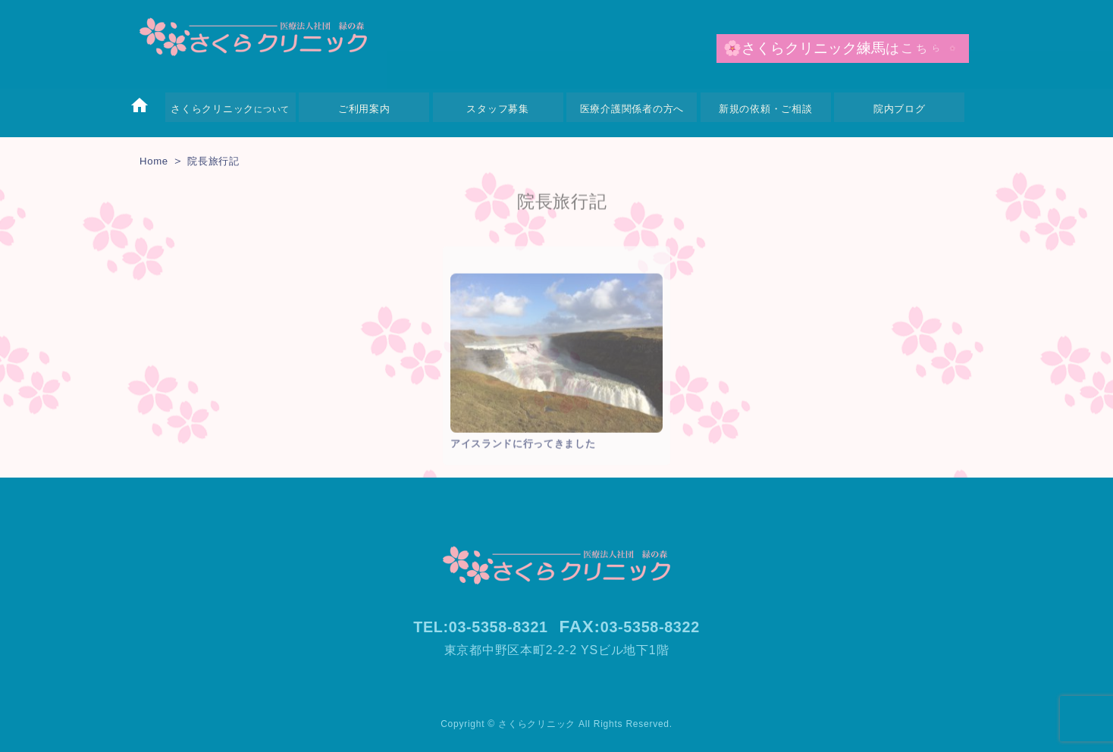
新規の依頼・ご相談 (766, 108)
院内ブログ (899, 108)
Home (156, 160)
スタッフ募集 (497, 108)
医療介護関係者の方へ (632, 108)
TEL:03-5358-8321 (473, 626)
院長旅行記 (222, 160)
